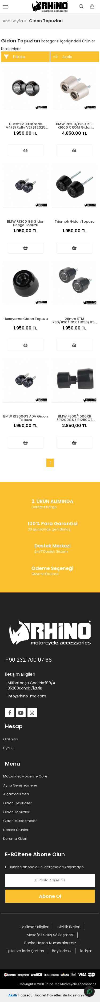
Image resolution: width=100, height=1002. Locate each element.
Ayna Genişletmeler (21, 785)
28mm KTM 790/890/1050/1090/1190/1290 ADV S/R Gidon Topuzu (74, 320)
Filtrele (14, 56)
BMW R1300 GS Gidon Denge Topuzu (25, 223)
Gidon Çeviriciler (18, 803)
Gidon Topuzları (17, 812)
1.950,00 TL (25, 136)
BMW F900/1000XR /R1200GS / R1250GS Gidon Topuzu (75, 417)
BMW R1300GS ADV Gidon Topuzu (25, 417)
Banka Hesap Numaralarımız (50, 943)
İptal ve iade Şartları (25, 950)
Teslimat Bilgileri (34, 927)
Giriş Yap (11, 739)
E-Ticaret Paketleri (46, 995)
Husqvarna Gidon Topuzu (25, 318)
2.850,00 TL (74, 428)
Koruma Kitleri (16, 838)
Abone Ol (50, 896)
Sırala (62, 56)
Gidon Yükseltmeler (21, 821)
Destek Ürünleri (17, 830)
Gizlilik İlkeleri (68, 927)
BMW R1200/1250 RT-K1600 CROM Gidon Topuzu (74, 125)
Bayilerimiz (61, 950)
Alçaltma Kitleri (17, 794)
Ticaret (19, 995)
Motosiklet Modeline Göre (26, 776)
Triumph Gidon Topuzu (74, 221)
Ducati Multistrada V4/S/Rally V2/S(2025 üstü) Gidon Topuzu (25, 125)
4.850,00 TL (74, 136)
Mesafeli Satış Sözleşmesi (50, 935)
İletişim (86, 950)
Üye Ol (9, 748)
